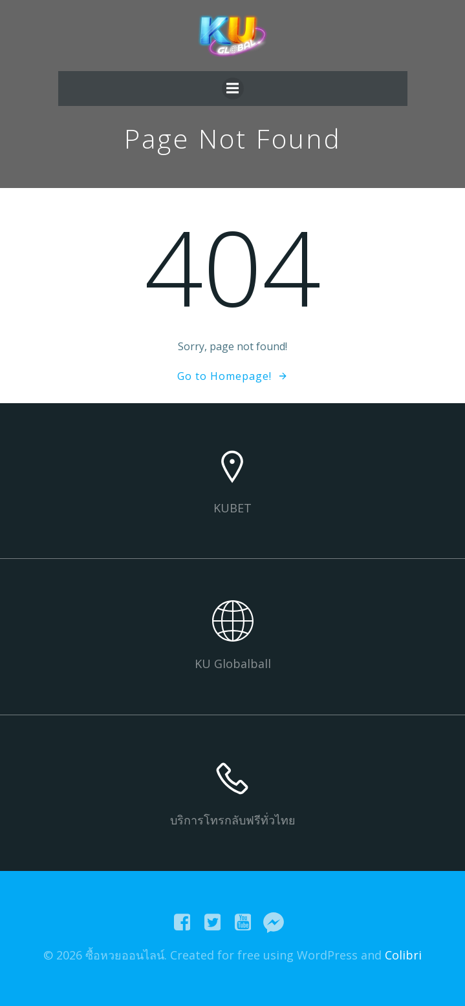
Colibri (403, 955)
